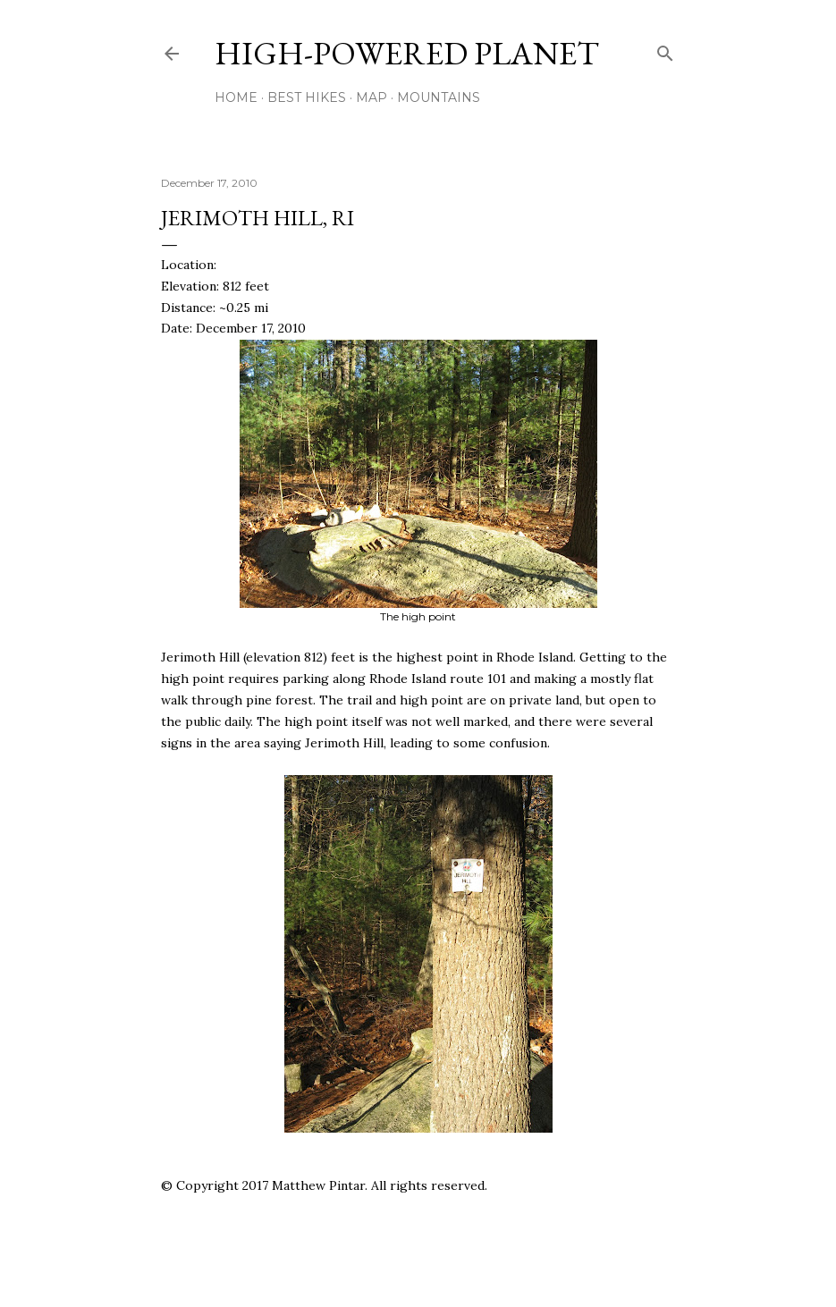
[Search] (665, 49)
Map (371, 97)
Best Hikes (306, 97)
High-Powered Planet (407, 53)
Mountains (438, 97)
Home (236, 97)
